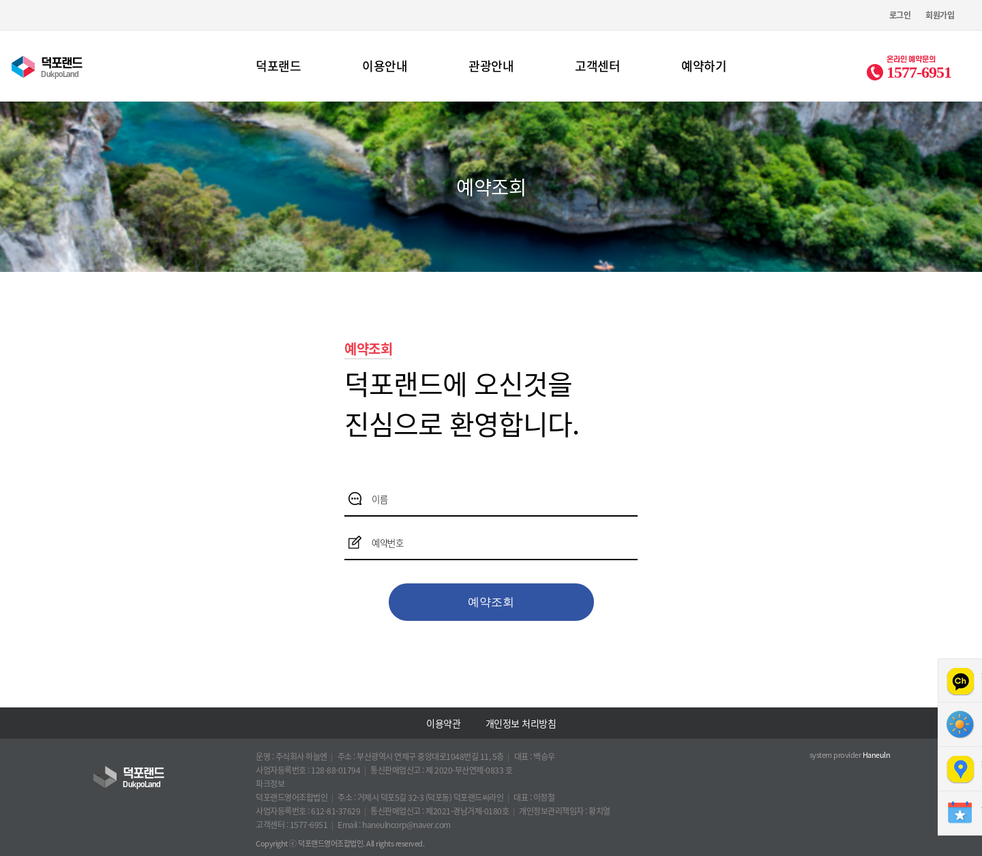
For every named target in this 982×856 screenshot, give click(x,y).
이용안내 (384, 66)
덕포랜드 (278, 66)
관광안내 (491, 66)
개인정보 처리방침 (521, 723)
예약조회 (491, 602)
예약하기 (703, 66)
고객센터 (597, 66)
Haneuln (877, 755)
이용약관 (443, 723)
